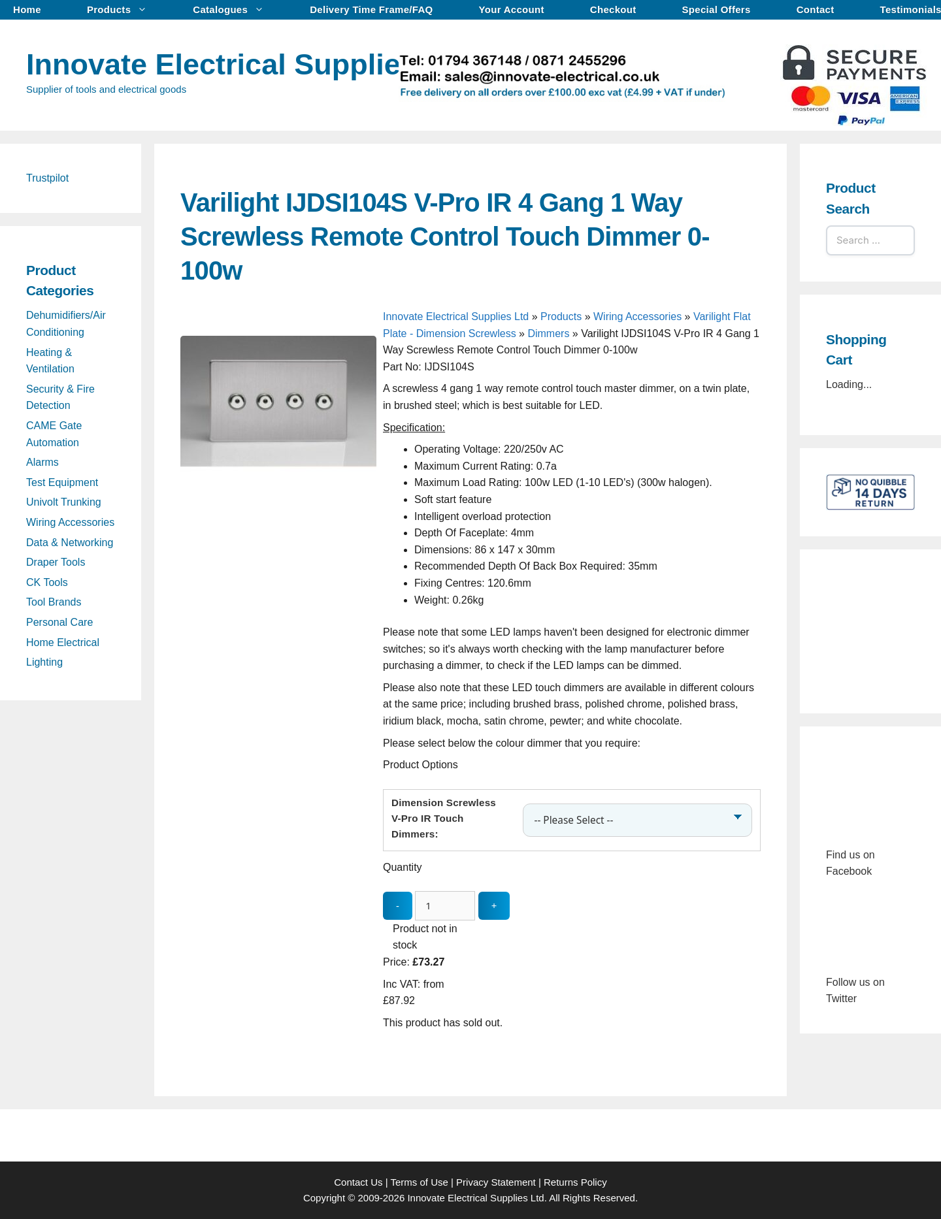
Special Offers (716, 9)
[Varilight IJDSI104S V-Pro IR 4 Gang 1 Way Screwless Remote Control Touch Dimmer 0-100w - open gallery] (278, 528)
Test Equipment (62, 482)
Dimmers (548, 333)
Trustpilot (47, 178)
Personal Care (59, 622)
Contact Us (358, 1182)
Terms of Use (419, 1182)
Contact (815, 9)
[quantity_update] (445, 905)
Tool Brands (54, 602)
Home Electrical (62, 642)
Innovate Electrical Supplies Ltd (248, 64)
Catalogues (235, 10)
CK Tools (47, 582)
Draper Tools (55, 562)
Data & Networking (69, 542)
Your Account (511, 9)
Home (27, 9)
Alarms (42, 462)
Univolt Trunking (63, 502)
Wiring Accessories (637, 316)
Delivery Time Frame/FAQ (371, 9)
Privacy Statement (496, 1182)
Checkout (613, 9)
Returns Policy (575, 1182)
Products (123, 10)
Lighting (44, 662)
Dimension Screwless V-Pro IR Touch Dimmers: (443, 818)
